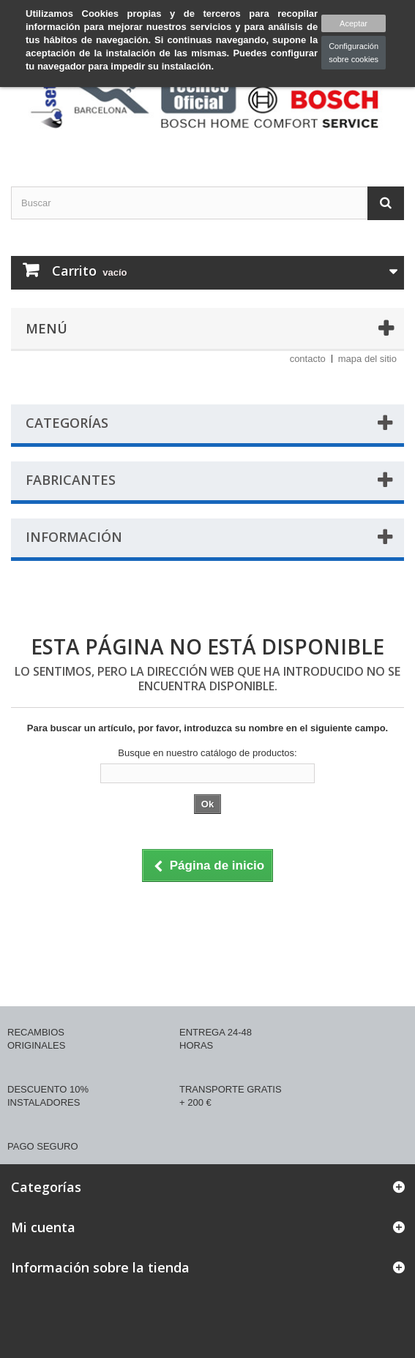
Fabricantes (71, 479)
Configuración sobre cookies (353, 53)
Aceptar (353, 23)
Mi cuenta (43, 1227)
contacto (308, 358)
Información (74, 537)
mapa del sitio (367, 358)
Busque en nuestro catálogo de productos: (207, 752)
